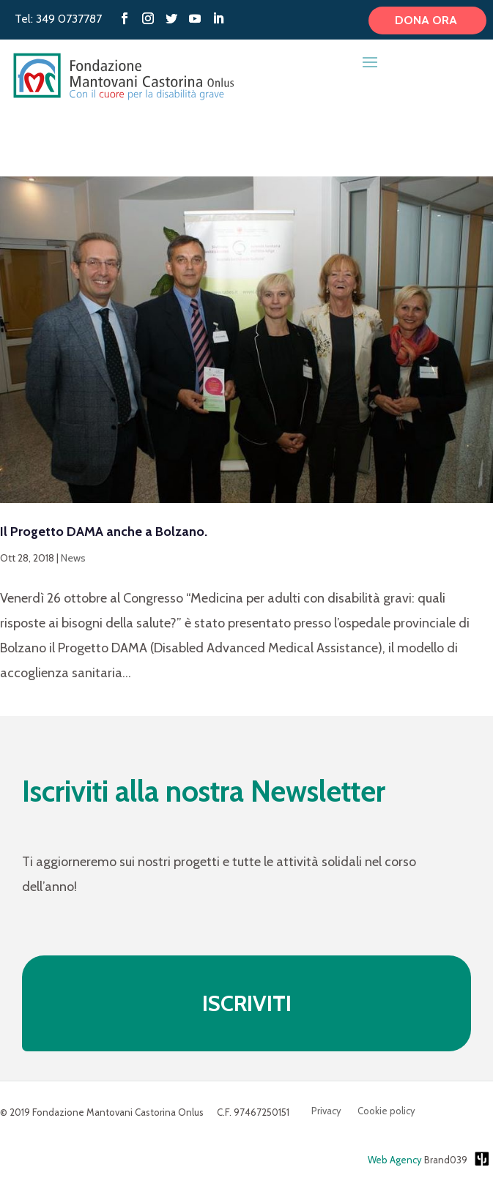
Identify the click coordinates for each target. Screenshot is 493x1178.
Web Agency (395, 1160)
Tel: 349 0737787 (58, 19)
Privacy (326, 1111)
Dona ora (427, 20)
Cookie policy (386, 1111)
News (73, 557)
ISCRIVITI (247, 1003)
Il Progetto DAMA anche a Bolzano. (103, 531)
